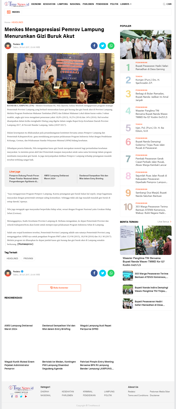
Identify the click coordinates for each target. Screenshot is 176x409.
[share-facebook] (94, 45)
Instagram (16, 398)
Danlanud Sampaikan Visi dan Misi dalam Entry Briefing (93, 177)
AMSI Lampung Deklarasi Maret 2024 (56, 177)
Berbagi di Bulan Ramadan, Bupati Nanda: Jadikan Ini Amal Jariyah (152, 97)
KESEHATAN (49, 4)
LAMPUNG (62, 4)
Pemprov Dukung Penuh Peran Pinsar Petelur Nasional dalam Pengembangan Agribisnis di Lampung (24, 179)
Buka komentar (59, 287)
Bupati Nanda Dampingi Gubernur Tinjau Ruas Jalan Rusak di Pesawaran (150, 145)
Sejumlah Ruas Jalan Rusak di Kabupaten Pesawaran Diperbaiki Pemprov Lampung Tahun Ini (151, 179)
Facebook (12, 398)
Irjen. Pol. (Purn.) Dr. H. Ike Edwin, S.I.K (150, 130)
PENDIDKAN (102, 4)
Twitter (21, 398)
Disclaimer (155, 396)
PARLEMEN (88, 4)
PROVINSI (28, 259)
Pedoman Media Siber (160, 392)
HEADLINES (12, 259)
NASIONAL (75, 4)
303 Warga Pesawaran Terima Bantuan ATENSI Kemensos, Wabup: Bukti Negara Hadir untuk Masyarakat (152, 210)
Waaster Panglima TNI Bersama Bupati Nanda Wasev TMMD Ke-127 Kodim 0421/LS (152, 114)
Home (7, 22)
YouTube (26, 398)
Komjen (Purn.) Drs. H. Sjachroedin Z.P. (148, 82)
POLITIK (114, 4)
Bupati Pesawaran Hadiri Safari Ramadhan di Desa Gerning (152, 68)
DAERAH (45, 392)
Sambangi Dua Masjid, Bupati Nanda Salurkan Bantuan (151, 194)
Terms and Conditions (138, 396)
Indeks (13, 12)
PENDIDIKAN (89, 396)
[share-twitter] (102, 45)
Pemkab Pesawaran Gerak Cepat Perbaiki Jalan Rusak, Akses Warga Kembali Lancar (151, 162)
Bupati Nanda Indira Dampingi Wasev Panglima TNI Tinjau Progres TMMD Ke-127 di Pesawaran (151, 290)
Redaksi (131, 392)
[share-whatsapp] (111, 45)
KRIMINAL (88, 392)
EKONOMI (36, 4)
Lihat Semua (163, 222)
